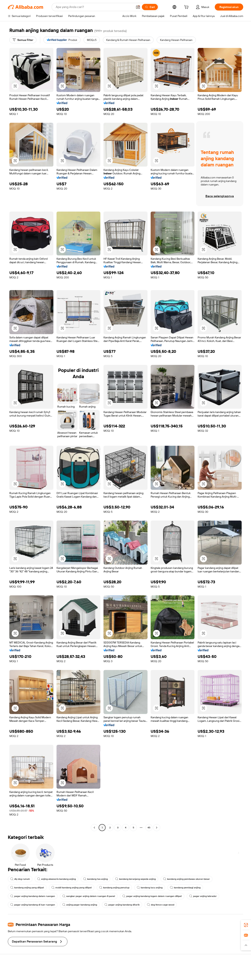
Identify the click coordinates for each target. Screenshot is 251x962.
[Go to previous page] (94, 827)
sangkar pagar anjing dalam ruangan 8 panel (88, 896)
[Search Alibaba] (94, 7)
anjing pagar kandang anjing (79, 904)
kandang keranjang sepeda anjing (135, 879)
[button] (138, 7)
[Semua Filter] (22, 40)
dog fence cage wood (160, 904)
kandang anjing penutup (114, 887)
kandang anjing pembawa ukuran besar (186, 879)
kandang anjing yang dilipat (27, 887)
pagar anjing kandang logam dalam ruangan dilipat (152, 896)
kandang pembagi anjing (185, 887)
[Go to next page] (156, 827)
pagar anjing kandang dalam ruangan (32, 896)
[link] (246, 925)
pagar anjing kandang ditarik (122, 904)
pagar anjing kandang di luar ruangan (32, 904)
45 (149, 827)
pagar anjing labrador (203, 896)
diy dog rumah (20, 879)
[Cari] (150, 7)
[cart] (187, 7)
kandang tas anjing (95, 879)
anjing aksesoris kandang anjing (56, 879)
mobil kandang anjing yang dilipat (71, 887)
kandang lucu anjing (150, 887)
